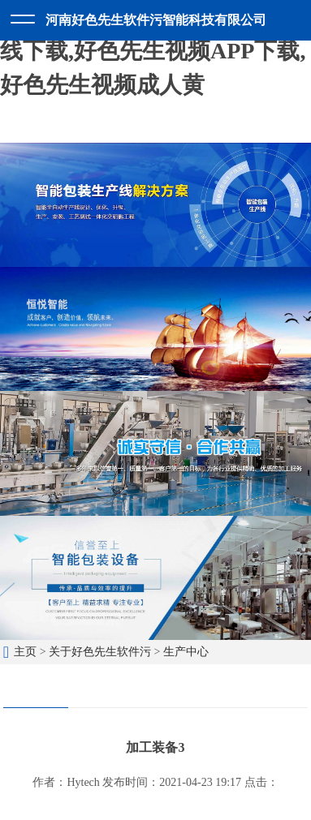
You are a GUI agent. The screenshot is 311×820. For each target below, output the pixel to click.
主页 (25, 652)
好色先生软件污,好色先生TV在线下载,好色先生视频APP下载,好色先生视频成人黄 (155, 50)
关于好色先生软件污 (100, 652)
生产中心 (186, 652)
